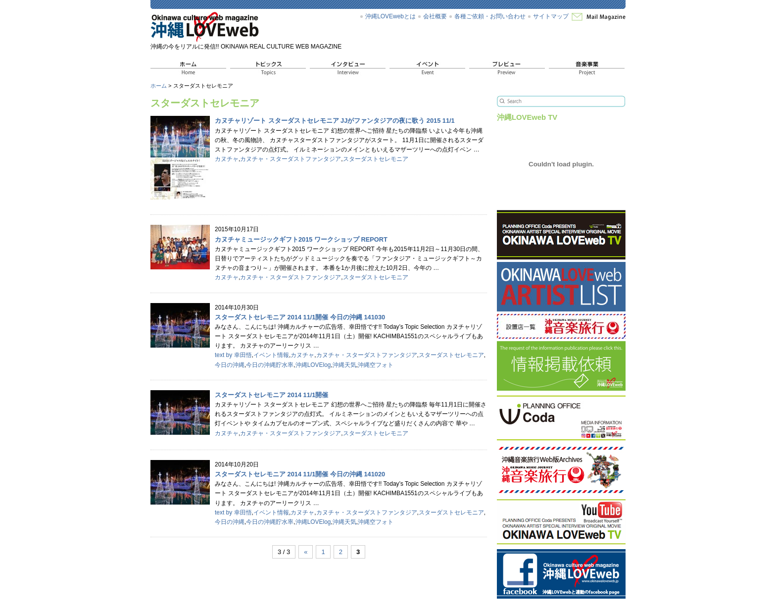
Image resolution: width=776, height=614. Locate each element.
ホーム (158, 86)
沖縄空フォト (375, 364)
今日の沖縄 (229, 364)
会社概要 (435, 16)
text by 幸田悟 (233, 355)
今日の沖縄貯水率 (269, 364)
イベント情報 (271, 355)
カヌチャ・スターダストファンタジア (290, 158)
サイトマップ (551, 16)
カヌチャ (227, 158)
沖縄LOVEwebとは (390, 16)
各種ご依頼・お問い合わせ (490, 16)
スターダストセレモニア (375, 158)
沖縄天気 (344, 364)
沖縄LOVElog (313, 364)
